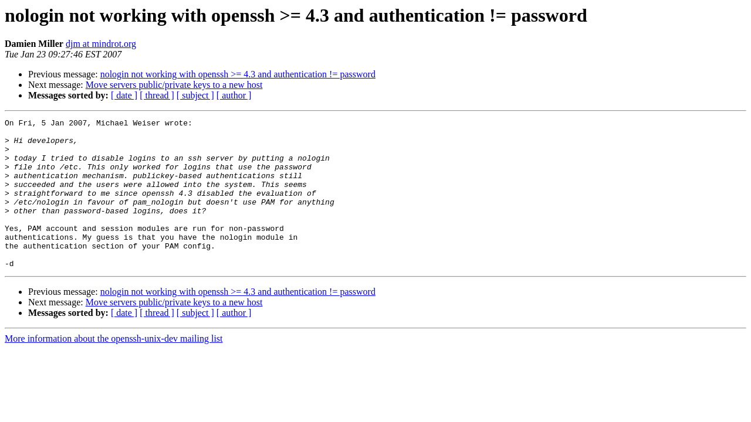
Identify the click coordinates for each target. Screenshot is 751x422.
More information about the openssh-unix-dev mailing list (114, 368)
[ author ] (234, 95)
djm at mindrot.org (101, 44)
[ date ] (124, 95)
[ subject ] (195, 95)
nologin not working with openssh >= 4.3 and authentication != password (238, 74)
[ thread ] (157, 95)
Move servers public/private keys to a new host (174, 85)
